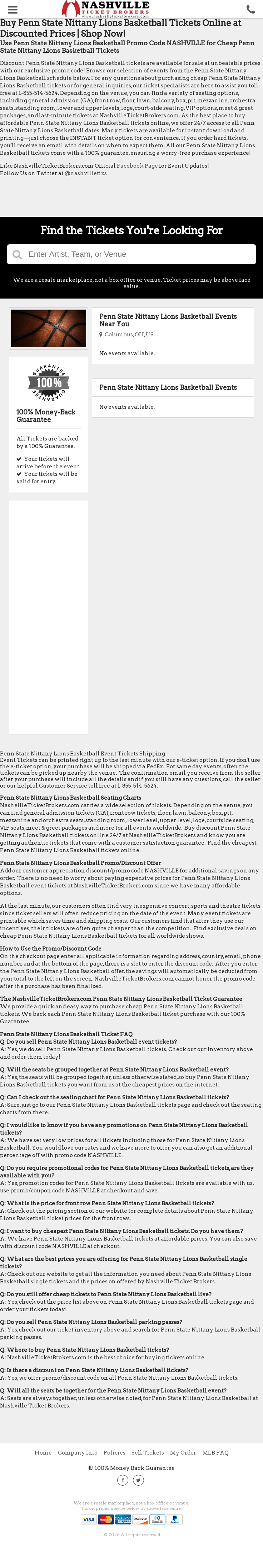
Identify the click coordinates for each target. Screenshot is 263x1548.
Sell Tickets (148, 1453)
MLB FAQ (215, 1453)
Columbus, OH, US (126, 334)
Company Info (78, 1453)
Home (43, 1453)
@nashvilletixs (86, 173)
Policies (114, 1453)
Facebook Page (137, 166)
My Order (183, 1453)
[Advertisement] (130, 199)
